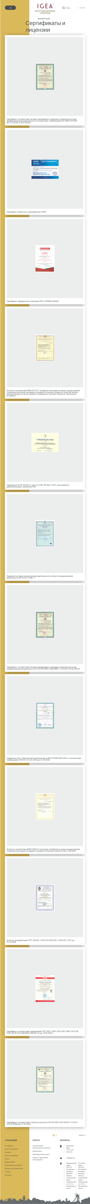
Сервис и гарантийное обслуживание (40, 1159)
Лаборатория (37, 1151)
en (81, 8)
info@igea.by (70, 1158)
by (84, 8)
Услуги (7, 1159)
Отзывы (7, 1172)
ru (79, 8)
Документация (44, 18)
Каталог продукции (11, 1155)
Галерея (8, 1152)
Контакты (8, 1175)
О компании (9, 1146)
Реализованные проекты (13, 1165)
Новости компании (11, 1149)
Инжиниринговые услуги (40, 1154)
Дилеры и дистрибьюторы (14, 1168)
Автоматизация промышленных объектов (41, 1147)
